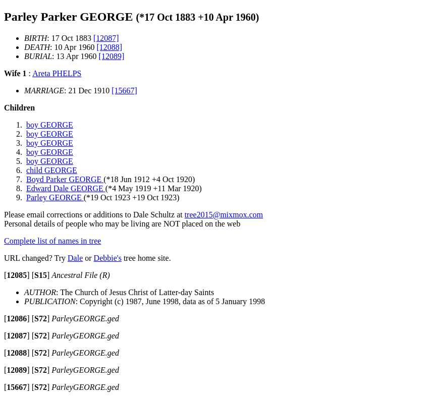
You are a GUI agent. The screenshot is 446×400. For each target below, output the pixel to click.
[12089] (112, 56)
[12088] (109, 47)
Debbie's (108, 258)
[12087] (106, 38)
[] (17, 275)
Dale (75, 258)
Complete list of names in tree (52, 241)
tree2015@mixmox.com (224, 214)
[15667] (124, 90)
